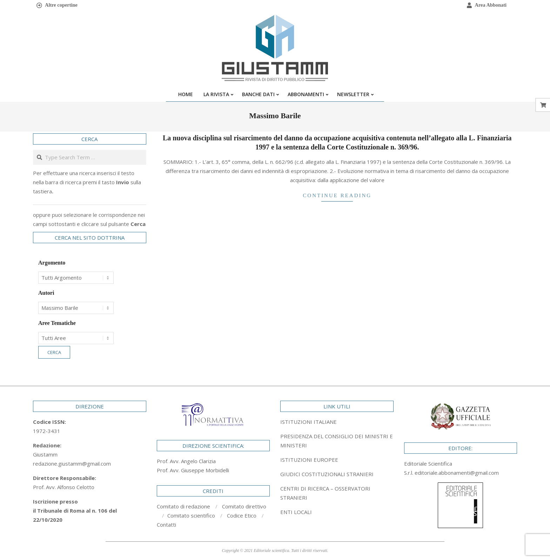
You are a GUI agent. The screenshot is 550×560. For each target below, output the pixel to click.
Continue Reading (337, 195)
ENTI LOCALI (296, 511)
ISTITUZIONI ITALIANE (308, 421)
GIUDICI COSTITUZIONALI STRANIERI (327, 474)
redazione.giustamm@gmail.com (72, 463)
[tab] (337, 441)
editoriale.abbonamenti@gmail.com (457, 472)
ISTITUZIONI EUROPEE (309, 459)
